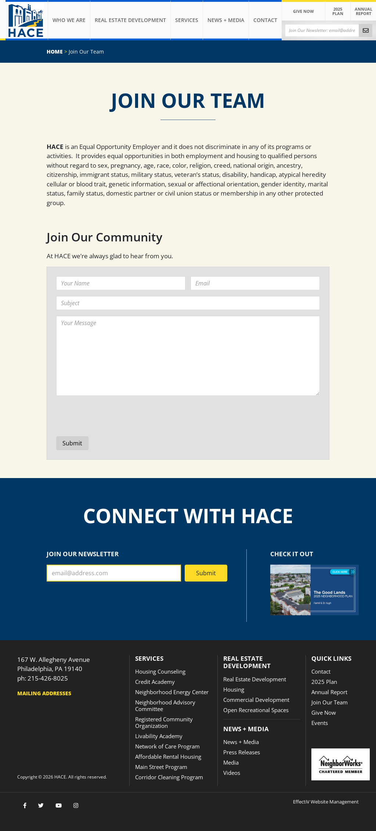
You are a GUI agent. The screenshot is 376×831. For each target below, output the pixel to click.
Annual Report (363, 11)
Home (55, 51)
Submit (206, 573)
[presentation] (112, 416)
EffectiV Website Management (326, 801)
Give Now (303, 11)
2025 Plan (337, 11)
